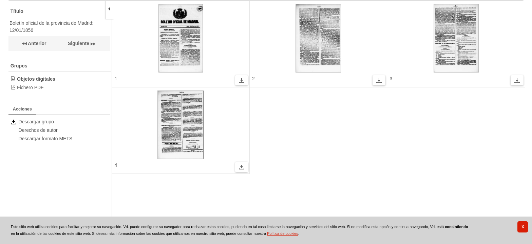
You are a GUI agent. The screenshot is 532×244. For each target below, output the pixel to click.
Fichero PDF (30, 87)
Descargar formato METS (46, 138)
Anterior (36, 43)
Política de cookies (282, 233)
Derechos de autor (38, 130)
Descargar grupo (36, 121)
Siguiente (78, 43)
